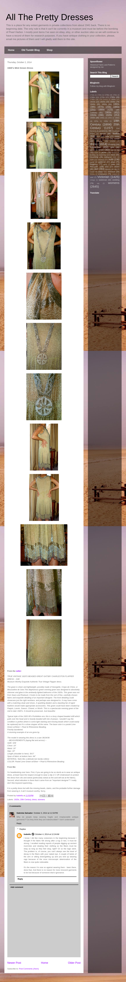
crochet (112, 141)
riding (105, 164)
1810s (92, 102)
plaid (113, 162)
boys (98, 136)
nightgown (108, 157)
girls (112, 147)
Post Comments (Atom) (29, 969)
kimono (114, 152)
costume (99, 141)
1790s (92, 99)
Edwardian (95, 147)
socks (92, 172)
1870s (100, 107)
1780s (112, 97)
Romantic (94, 167)
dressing (111, 144)
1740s (107, 95)
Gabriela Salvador (25, 813)
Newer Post (14, 962)
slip (115, 169)
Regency (94, 164)
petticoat (101, 162)
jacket (103, 152)
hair (112, 150)
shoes (116, 167)
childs (117, 136)
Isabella (27, 834)
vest (91, 177)
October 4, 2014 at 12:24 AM (47, 834)
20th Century (25, 799)
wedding (115, 180)
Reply (19, 823)
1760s (92, 97)
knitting (93, 155)
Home (11, 50)
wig (98, 183)
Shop (50, 50)
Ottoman (101, 160)
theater (92, 174)
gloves (92, 150)
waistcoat (103, 180)
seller (18, 671)
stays (100, 172)
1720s (99, 95)
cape (107, 136)
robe (113, 164)
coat (107, 139)
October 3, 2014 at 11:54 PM (46, 813)
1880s (116, 107)
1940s (102, 118)
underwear (102, 174)
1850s (104, 104)
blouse (103, 133)
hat (118, 150)
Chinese (98, 139)
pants (92, 162)
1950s (110, 118)
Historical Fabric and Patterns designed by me (102, 66)
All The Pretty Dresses (49, 17)
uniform (114, 174)
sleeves (108, 169)
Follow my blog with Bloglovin (102, 86)
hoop (96, 152)
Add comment (17, 887)
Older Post (74, 962)
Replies (22, 829)
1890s (101, 109)
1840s (92, 104)
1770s (102, 97)
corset (116, 139)
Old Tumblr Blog (30, 50)
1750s (115, 95)
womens (41, 799)
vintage (92, 180)
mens (113, 155)
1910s (93, 115)
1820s (102, 102)
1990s (106, 121)
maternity (102, 155)
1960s (117, 118)
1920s (16, 799)
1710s (92, 95)
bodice (116, 133)
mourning (94, 157)
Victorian (103, 176)
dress (34, 799)
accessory (103, 131)
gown (101, 150)
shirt (107, 167)
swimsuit (111, 172)
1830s (112, 102)
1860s (116, 104)
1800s (113, 99)
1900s (108, 112)
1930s (92, 118)
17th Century (103, 99)
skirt (96, 169)
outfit (110, 159)
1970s (96, 121)
